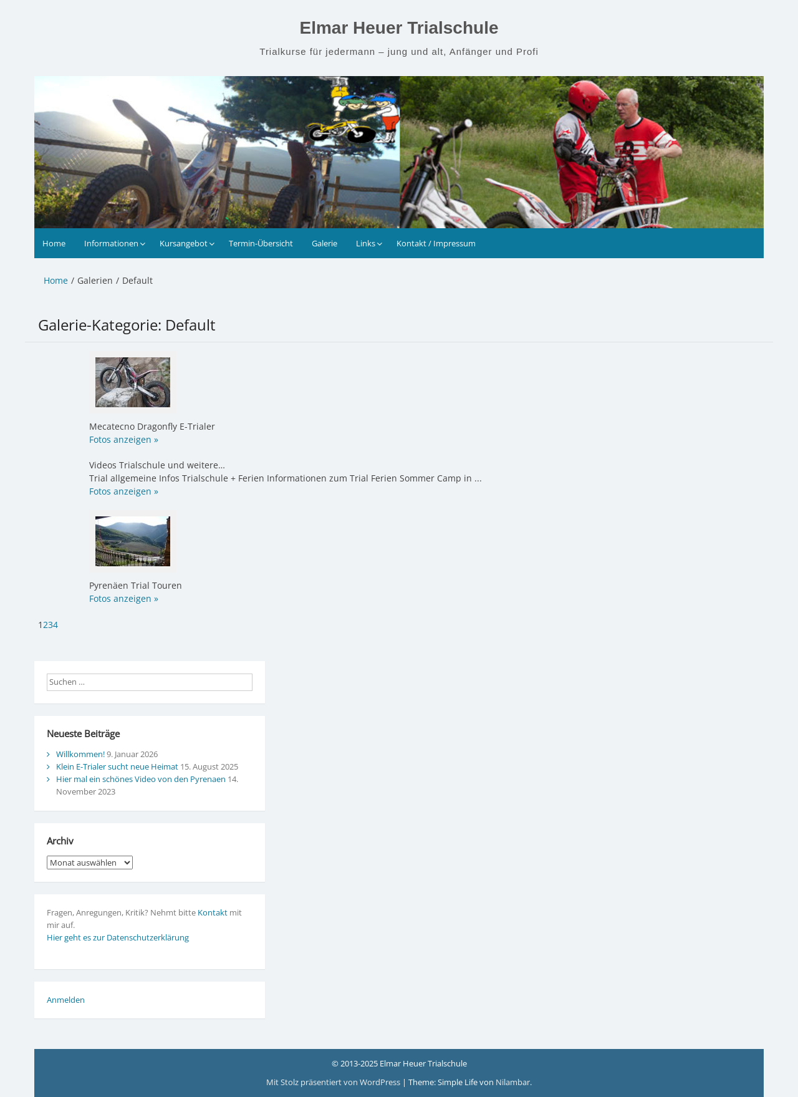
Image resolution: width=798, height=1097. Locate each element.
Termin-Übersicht (261, 243)
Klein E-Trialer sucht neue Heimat (117, 766)
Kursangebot (184, 243)
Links (365, 243)
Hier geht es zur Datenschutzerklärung (118, 937)
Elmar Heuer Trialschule (398, 27)
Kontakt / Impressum (436, 243)
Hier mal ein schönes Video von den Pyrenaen (141, 779)
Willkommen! (80, 754)
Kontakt (213, 912)
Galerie (324, 243)
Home (53, 243)
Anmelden (66, 999)
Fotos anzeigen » (123, 439)
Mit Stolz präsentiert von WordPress (334, 1082)
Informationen (111, 243)
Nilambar (513, 1082)
